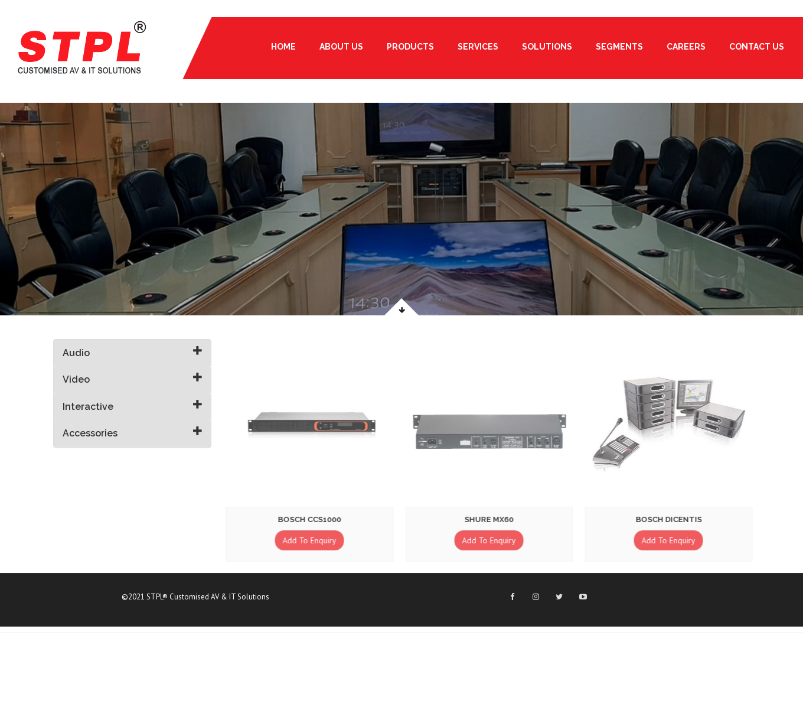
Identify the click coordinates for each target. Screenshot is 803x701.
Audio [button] (76, 352)
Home (283, 46)
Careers (686, 46)
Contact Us (756, 46)
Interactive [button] (88, 406)
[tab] (132, 353)
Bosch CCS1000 (308, 519)
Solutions (547, 46)
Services (478, 46)
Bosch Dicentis (668, 519)
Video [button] (76, 379)
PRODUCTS (410, 46)
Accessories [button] (90, 433)
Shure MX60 (488, 519)
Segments (619, 46)
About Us (341, 46)
